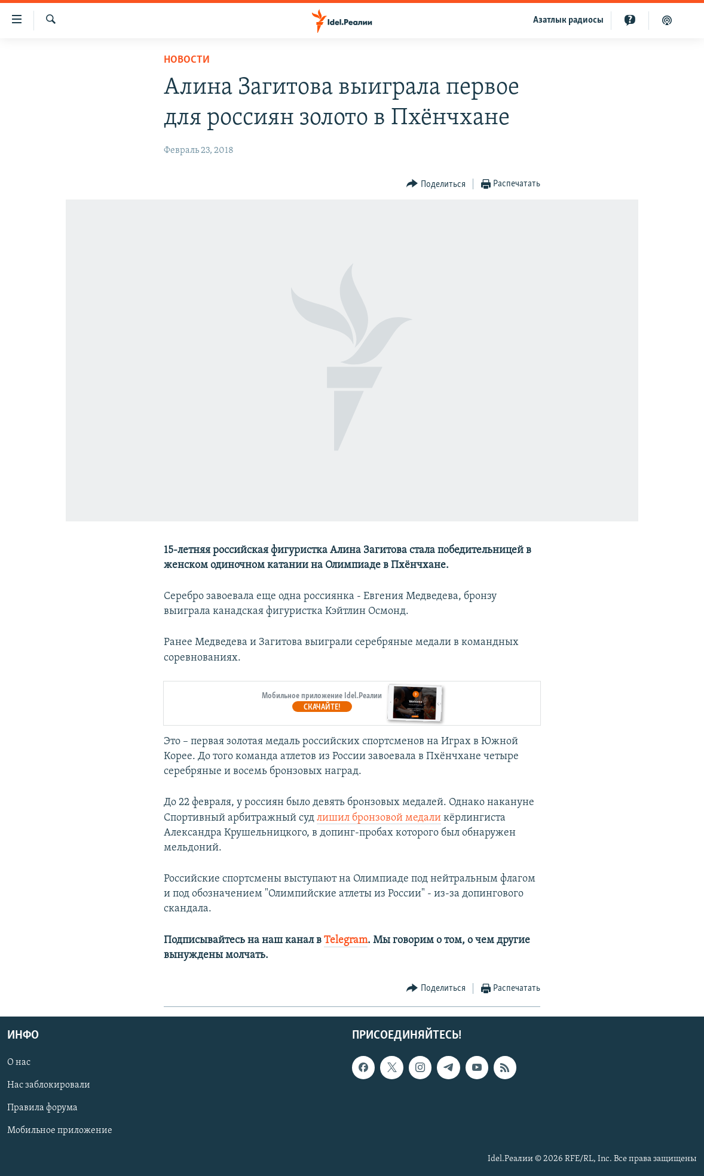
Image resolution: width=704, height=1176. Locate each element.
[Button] (436, 184)
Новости (187, 60)
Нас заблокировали (48, 1085)
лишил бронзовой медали (379, 818)
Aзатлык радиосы (568, 20)
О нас (18, 1062)
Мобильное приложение (59, 1131)
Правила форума (42, 1108)
